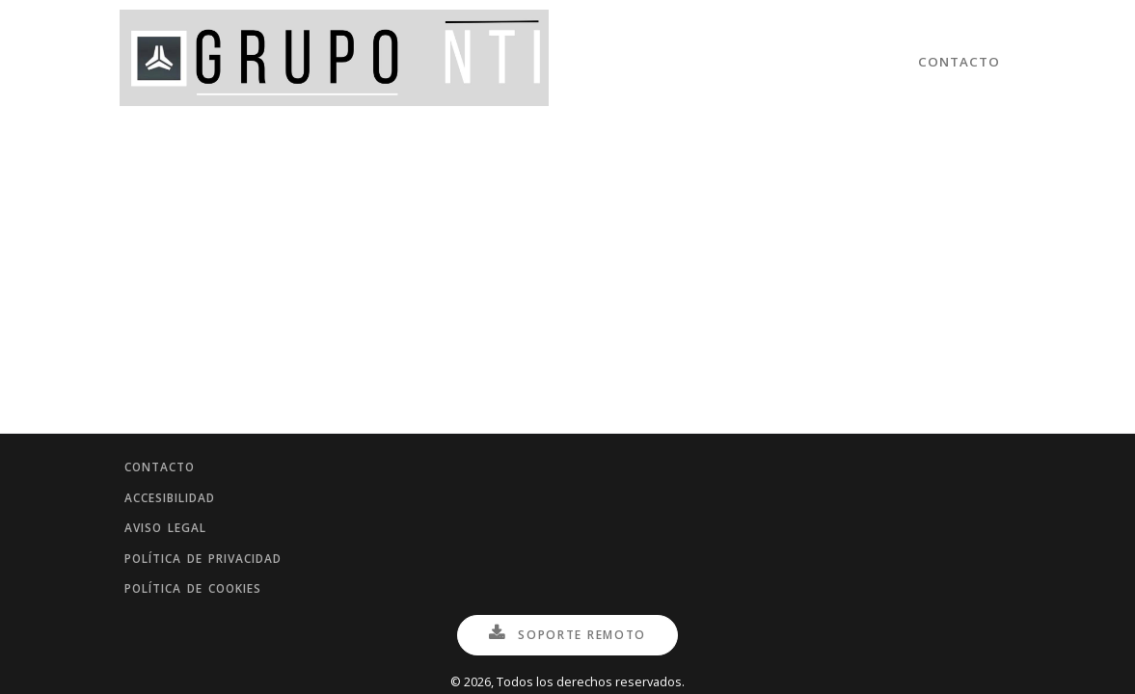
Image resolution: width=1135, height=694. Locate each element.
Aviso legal (175, 506)
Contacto (960, 61)
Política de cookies (207, 584)
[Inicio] (335, 62)
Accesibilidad (181, 467)
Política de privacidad (218, 545)
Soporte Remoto (567, 634)
